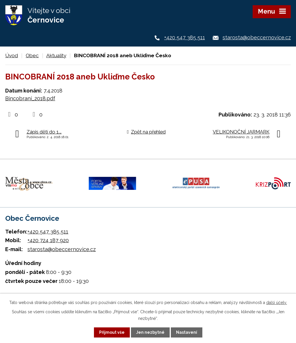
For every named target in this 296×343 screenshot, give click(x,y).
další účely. (276, 302)
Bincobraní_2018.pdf (30, 98)
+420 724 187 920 (48, 240)
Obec (32, 55)
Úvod (11, 55)
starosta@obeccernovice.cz (257, 37)
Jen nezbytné (150, 332)
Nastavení (186, 332)
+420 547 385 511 (184, 37)
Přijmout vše (112, 332)
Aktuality (56, 55)
